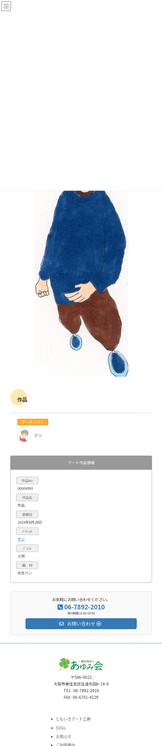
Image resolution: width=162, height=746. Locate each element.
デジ (21, 539)
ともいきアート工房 (73, 719)
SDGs (61, 727)
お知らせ (63, 736)
